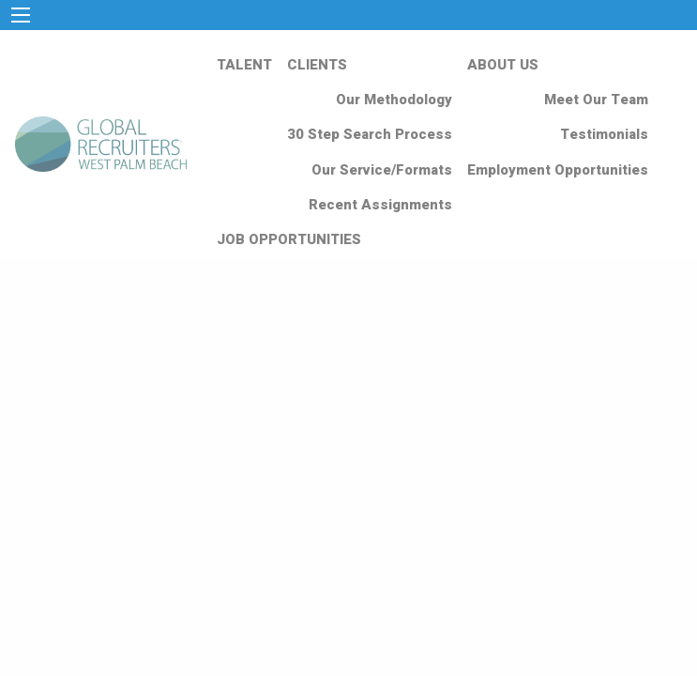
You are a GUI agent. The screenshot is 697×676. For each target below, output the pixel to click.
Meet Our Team (596, 99)
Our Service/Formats (381, 170)
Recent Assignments (380, 204)
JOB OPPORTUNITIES (289, 239)
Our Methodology (394, 99)
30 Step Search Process (369, 134)
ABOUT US (502, 64)
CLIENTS (317, 64)
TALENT (244, 64)
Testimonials (604, 134)
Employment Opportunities (557, 170)
